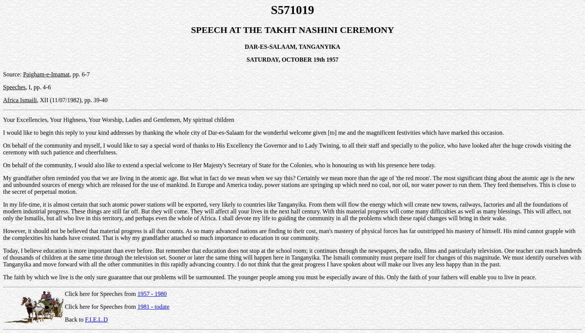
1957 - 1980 (151, 294)
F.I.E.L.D (96, 319)
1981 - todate (153, 306)
